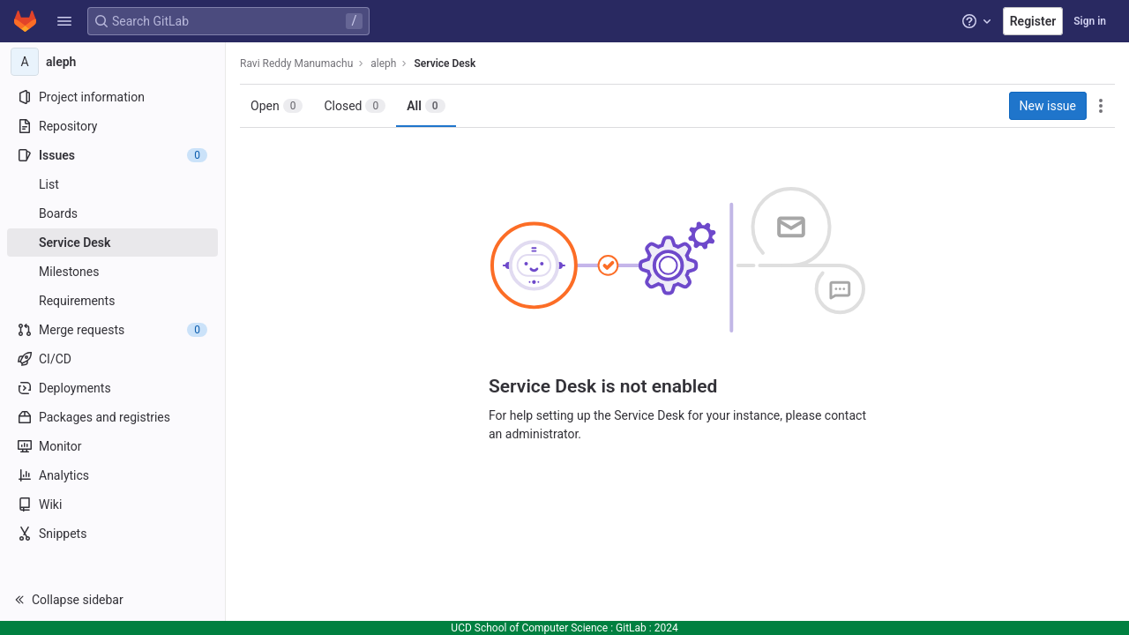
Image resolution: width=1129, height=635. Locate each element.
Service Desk (444, 63)
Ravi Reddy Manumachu (296, 63)
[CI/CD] (112, 359)
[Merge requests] (112, 330)
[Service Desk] (112, 242)
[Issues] (112, 155)
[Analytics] (112, 475)
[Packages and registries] (112, 417)
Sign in (1089, 21)
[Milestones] (112, 272)
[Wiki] (112, 504)
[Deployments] (112, 388)
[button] (64, 21)
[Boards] (112, 213)
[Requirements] (112, 301)
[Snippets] (112, 533)
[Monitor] (112, 446)
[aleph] (113, 61)
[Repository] (112, 126)
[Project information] (112, 97)
